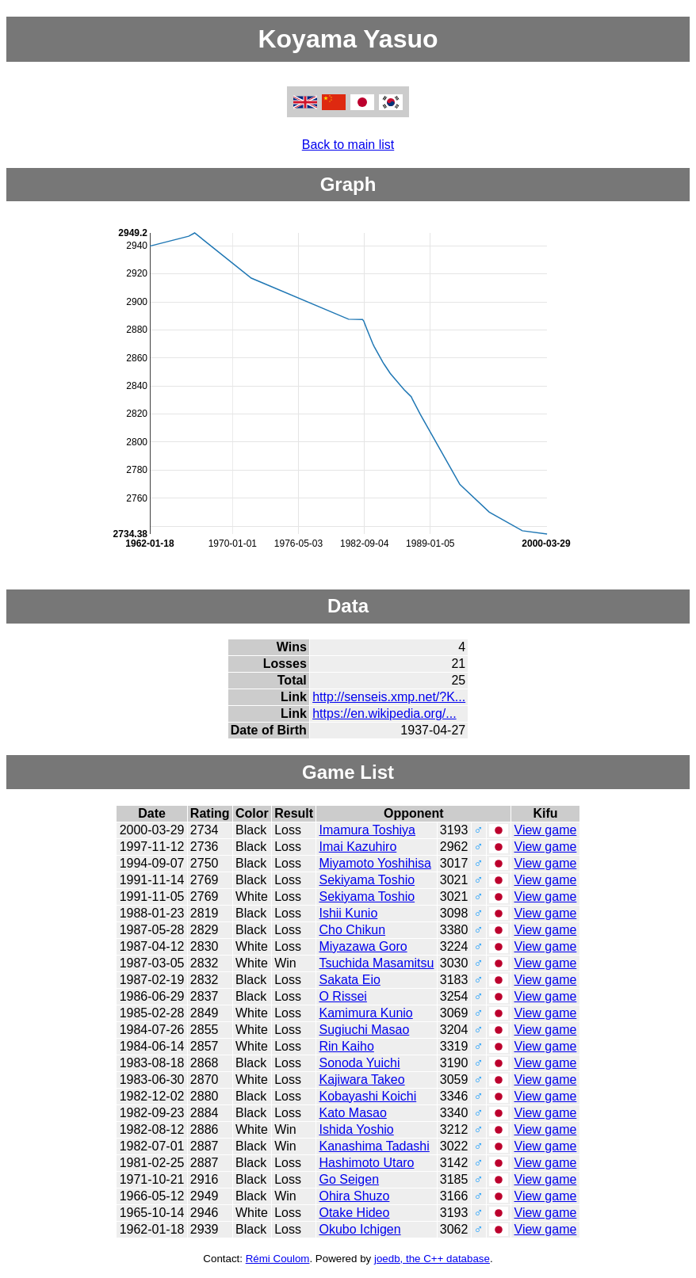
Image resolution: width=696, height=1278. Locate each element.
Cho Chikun (352, 930)
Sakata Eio (349, 979)
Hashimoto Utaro (366, 1162)
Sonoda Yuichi (359, 1063)
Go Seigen (349, 1179)
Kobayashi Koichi (367, 1096)
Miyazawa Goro (363, 946)
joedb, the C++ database (432, 1259)
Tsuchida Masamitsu (376, 963)
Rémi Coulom (278, 1259)
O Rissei (342, 996)
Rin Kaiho (346, 1046)
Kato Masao (352, 1113)
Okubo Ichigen (359, 1229)
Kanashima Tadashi (374, 1146)
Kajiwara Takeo (361, 1079)
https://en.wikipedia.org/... (384, 713)
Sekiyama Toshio (367, 880)
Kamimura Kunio (365, 1013)
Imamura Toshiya (367, 830)
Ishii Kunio (348, 913)
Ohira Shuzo (354, 1196)
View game (545, 830)
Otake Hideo (354, 1212)
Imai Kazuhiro (357, 846)
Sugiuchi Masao (364, 1029)
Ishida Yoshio (356, 1129)
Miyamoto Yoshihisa (374, 863)
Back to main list (348, 144)
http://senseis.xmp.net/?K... (388, 697)
